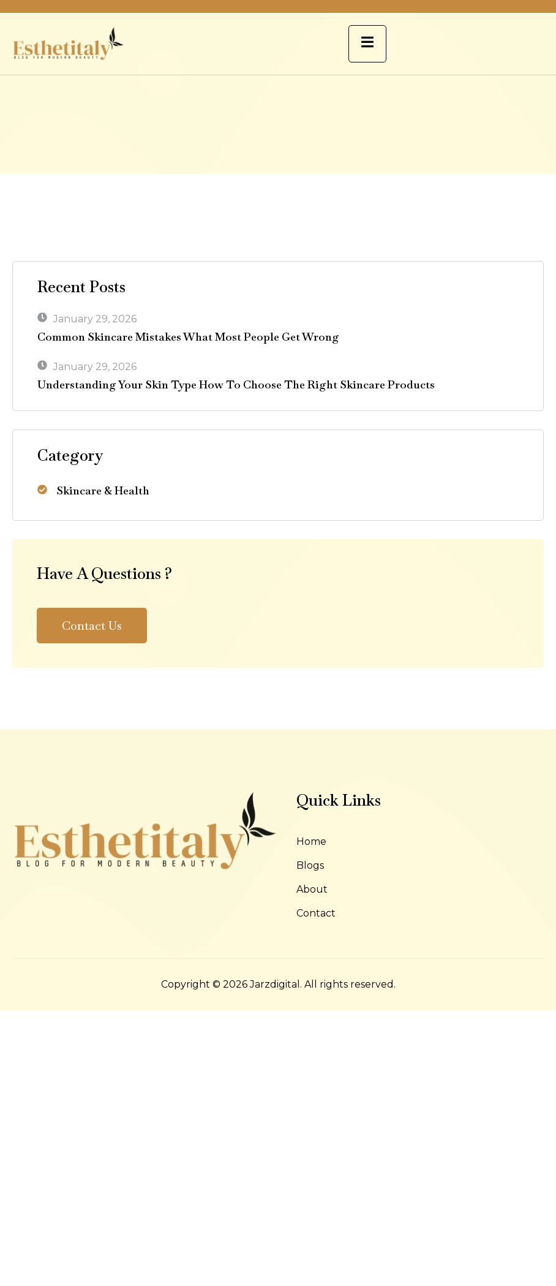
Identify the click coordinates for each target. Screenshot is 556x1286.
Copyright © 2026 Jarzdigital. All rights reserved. (278, 984)
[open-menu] (367, 43)
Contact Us (92, 626)
